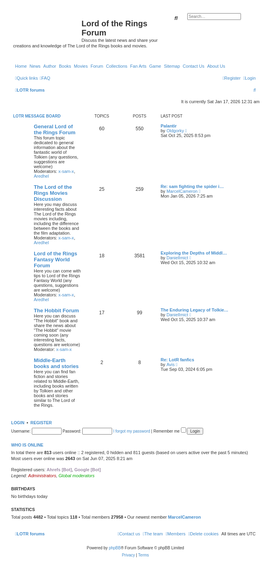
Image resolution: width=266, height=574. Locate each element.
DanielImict (177, 257)
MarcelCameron (182, 191)
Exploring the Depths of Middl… (194, 253)
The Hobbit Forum (56, 310)
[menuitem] (45, 78)
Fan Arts (138, 66)
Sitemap (172, 66)
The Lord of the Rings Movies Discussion (53, 193)
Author (49, 66)
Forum (97, 66)
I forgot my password (131, 431)
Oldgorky (175, 130)
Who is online (27, 445)
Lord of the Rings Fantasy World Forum (55, 259)
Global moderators (76, 475)
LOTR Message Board (36, 116)
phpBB (115, 548)
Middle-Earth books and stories (56, 363)
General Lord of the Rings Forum (55, 129)
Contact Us (193, 66)
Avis (171, 364)
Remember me (169, 431)
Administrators (42, 475)
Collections (116, 66)
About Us (216, 66)
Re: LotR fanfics (177, 359)
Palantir (169, 125)
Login (17, 422)
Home (21, 66)
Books (65, 66)
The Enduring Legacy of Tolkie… (194, 310)
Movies (81, 66)
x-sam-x (66, 171)
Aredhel (41, 176)
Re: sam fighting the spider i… (192, 186)
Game (155, 66)
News (35, 66)
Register (41, 422)
